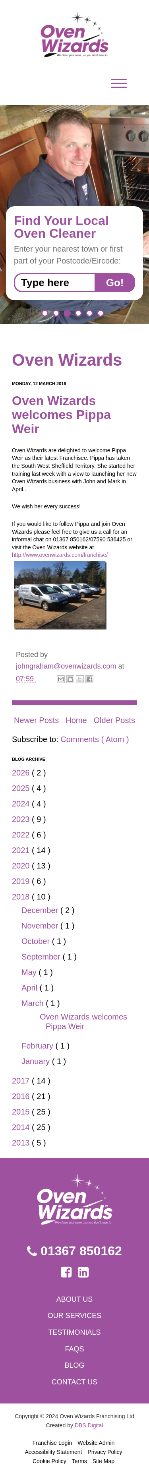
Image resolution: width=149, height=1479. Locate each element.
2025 (22, 788)
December (40, 910)
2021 (22, 850)
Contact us (74, 1382)
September (41, 956)
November (40, 925)
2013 (22, 1142)
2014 (22, 1127)
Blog (74, 1365)
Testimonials (74, 1332)
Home (76, 720)
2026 (22, 772)
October (36, 941)
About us (74, 1299)
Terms (79, 1461)
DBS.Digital (89, 1425)
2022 (22, 834)
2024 (22, 803)
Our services (75, 1316)
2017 (22, 1080)
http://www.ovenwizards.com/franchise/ (60, 555)
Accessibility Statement (53, 1452)
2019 (22, 881)
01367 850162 (74, 1251)
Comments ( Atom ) (94, 739)
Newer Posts (36, 720)
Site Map (103, 1461)
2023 (22, 819)
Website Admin (95, 1443)
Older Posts (114, 720)
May (30, 972)
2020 (22, 865)
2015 (22, 1111)
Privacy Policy (104, 1452)
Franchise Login (52, 1443)
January (36, 1061)
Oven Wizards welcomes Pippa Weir (61, 414)
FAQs (74, 1349)
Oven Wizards (67, 360)
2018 (22, 896)
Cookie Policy (49, 1461)
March (33, 1003)
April (30, 987)
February (38, 1045)
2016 (22, 1096)
